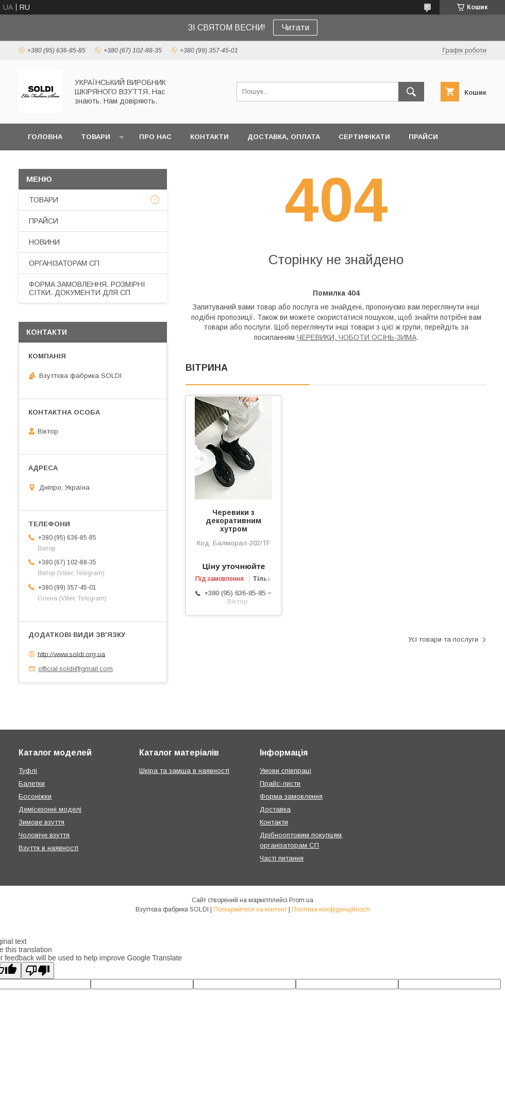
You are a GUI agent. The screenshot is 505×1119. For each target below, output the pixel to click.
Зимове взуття (41, 822)
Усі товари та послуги (443, 639)
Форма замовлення (291, 796)
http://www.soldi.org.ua (71, 654)
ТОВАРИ (95, 137)
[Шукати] (411, 91)
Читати (295, 27)
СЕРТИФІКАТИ (364, 137)
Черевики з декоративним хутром (233, 520)
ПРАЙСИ (423, 137)
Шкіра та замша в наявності (184, 770)
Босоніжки (35, 796)
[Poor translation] (37, 970)
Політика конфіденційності (331, 909)
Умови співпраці (285, 770)
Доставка (275, 809)
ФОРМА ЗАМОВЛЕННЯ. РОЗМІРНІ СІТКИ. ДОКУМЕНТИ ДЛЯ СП (87, 288)
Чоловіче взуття (44, 835)
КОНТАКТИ (209, 137)
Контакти (274, 822)
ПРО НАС (155, 137)
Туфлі (28, 770)
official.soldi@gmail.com (75, 669)
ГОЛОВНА (45, 137)
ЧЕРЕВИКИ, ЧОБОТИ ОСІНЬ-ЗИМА (356, 337)
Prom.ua (301, 900)
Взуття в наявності (48, 848)
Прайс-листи (280, 783)
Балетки (32, 783)
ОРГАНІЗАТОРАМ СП (64, 263)
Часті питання (282, 858)
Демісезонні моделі (50, 809)
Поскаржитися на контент (250, 909)
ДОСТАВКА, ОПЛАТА (283, 137)
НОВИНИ (44, 242)
